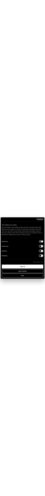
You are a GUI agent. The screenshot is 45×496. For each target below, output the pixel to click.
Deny (22, 275)
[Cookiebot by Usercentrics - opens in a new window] (36, 220)
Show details (36, 262)
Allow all (22, 266)
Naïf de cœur (22, 492)
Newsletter (29, 7)
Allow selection (22, 271)
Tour (23, 7)
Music (18, 7)
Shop (13, 7)
